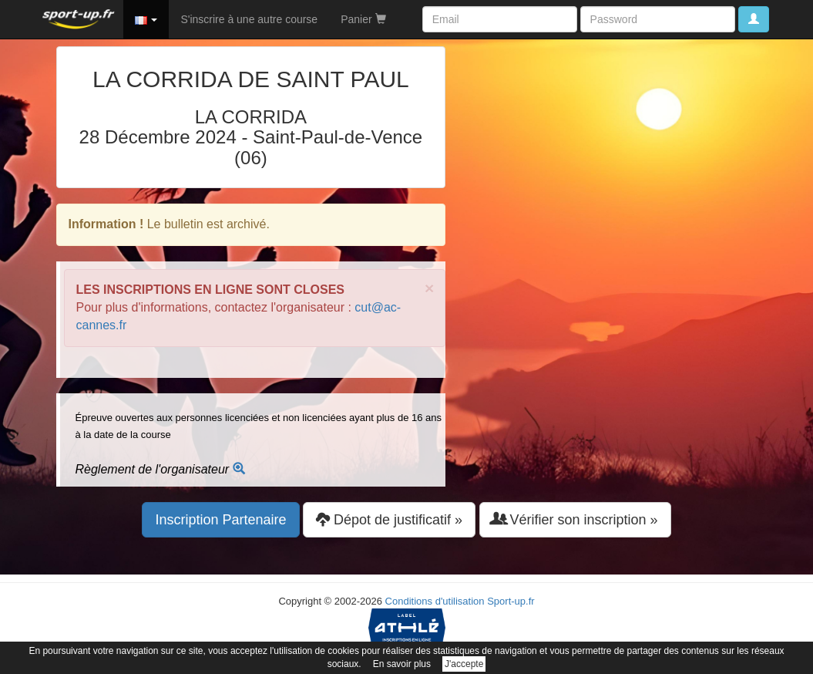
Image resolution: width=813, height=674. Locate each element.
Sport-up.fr (510, 601)
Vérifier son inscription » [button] (575, 519)
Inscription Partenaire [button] (220, 519)
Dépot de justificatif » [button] (389, 519)
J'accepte (464, 664)
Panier (363, 19)
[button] (146, 19)
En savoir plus (402, 664)
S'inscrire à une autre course (248, 19)
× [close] (429, 288)
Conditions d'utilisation (435, 601)
